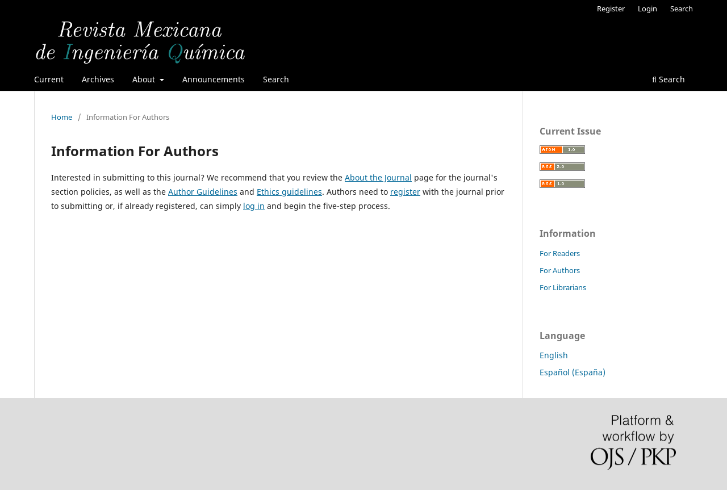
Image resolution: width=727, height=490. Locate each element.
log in (254, 205)
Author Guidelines (202, 191)
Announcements (213, 79)
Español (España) (572, 372)
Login (647, 8)
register (405, 191)
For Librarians (563, 287)
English (554, 355)
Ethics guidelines (289, 191)
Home (61, 117)
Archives (98, 79)
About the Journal (378, 177)
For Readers (560, 253)
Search (276, 79)
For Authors (560, 270)
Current (49, 79)
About (144, 79)
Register (611, 8)
